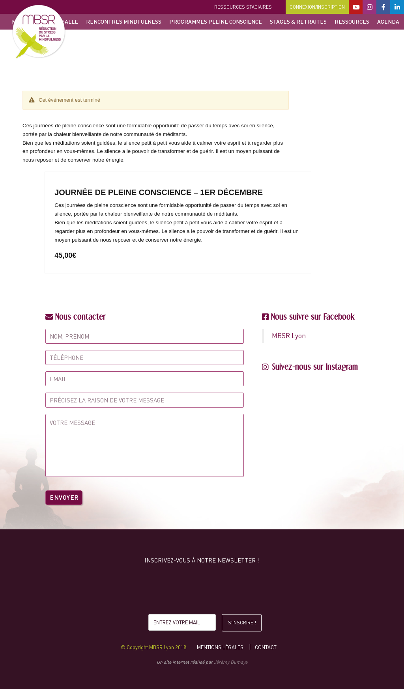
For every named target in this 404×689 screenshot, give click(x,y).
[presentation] (201, 590)
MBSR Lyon (289, 335)
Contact (266, 647)
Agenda (388, 21)
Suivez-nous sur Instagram (315, 366)
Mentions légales (220, 647)
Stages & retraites (298, 21)
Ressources (352, 21)
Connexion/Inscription (317, 7)
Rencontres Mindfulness (123, 21)
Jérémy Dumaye (230, 662)
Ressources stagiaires (243, 7)
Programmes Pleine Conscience (215, 21)
